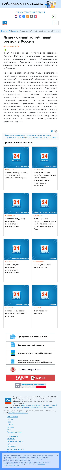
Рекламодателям (14, 432)
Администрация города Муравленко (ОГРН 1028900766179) (33, 407)
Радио (10, 422)
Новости (14, 31)
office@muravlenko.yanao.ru (18, 413)
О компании (12, 436)
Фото (9, 430)
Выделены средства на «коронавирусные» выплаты (28, 135)
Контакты (11, 439)
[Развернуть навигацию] (55, 23)
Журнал (10, 427)
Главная (4, 31)
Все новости (12, 417)
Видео (10, 419)
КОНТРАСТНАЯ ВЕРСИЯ (30, 12)
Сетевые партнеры (15, 441)
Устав (9, 444)
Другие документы (15, 449)
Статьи (10, 424)
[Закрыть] (57, 455)
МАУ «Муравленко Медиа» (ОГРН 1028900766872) (39, 405)
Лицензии (11, 446)
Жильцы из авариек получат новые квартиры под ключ (31, 138)
